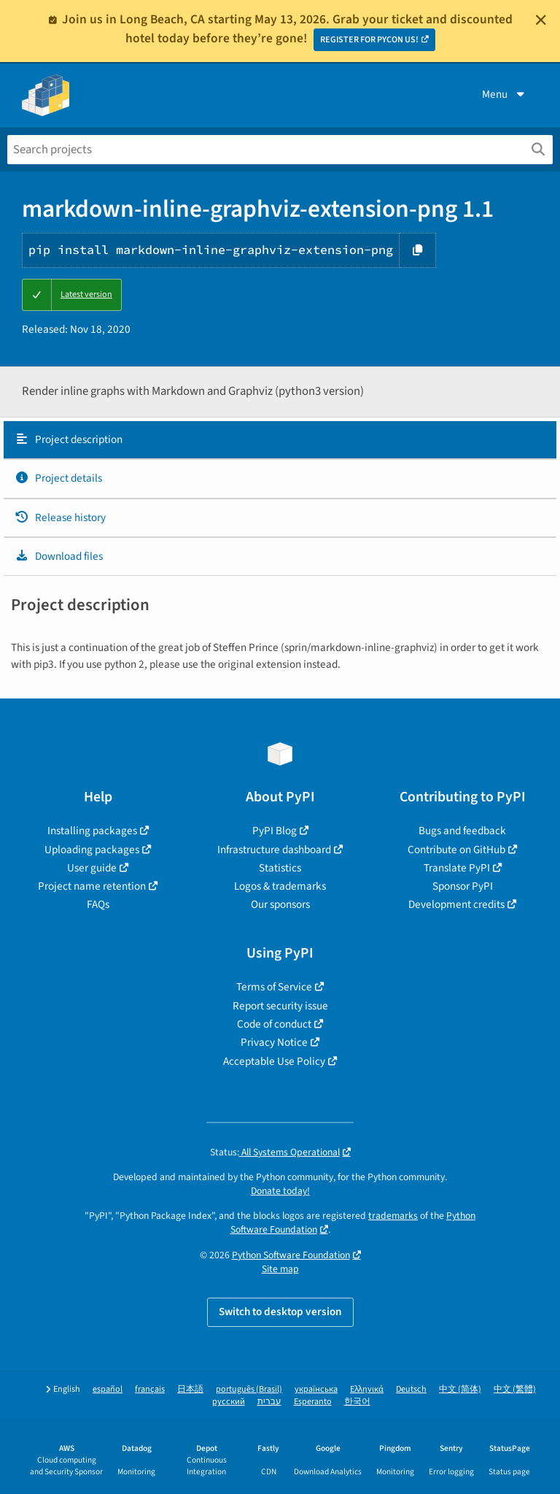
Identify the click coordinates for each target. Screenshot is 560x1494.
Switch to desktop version (280, 1312)
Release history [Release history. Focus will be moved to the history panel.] (60, 517)
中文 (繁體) (515, 1389)
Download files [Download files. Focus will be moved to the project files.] (59, 556)
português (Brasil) (249, 1389)
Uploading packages (91, 850)
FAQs (98, 904)
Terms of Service (274, 987)
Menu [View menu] (504, 94)
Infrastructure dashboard (274, 850)
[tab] (280, 440)
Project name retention (92, 886)
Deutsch (411, 1389)
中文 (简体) (460, 1389)
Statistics (280, 868)
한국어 (357, 1401)
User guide (92, 868)
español (107, 1389)
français (150, 1389)
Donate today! (280, 1191)
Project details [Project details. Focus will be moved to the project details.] (58, 478)
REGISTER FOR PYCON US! (369, 40)
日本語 (190, 1389)
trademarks (393, 1215)
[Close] (541, 20)
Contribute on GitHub (456, 850)
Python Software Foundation (291, 1255)
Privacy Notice (274, 1042)
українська (316, 1389)
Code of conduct (274, 1024)
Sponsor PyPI (462, 886)
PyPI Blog (274, 831)
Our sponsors (280, 904)
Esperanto (313, 1401)
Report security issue (280, 1006)
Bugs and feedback (462, 831)
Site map (280, 1269)
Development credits (456, 904)
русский (228, 1401)
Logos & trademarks (280, 886)
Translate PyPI (457, 868)
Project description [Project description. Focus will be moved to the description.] (68, 439)
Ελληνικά (367, 1389)
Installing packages (92, 831)
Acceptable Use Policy (274, 1061)
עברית (269, 1401)
